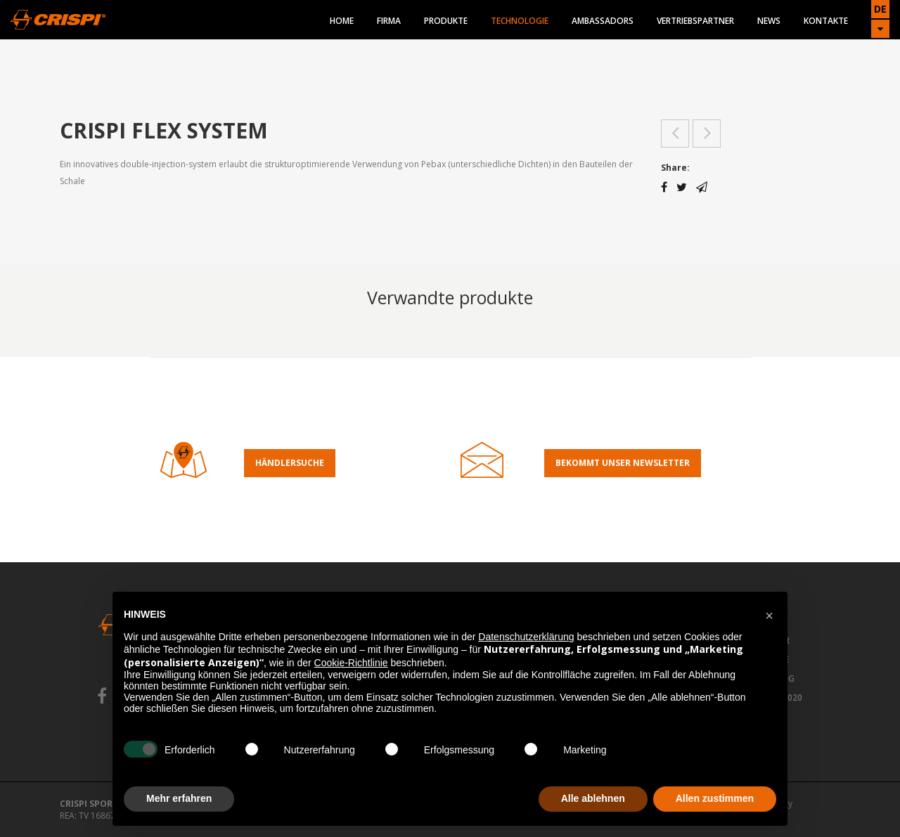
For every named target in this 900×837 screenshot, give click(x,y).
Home (342, 21)
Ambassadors (603, 21)
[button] (769, 614)
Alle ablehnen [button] (593, 798)
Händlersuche (289, 463)
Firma (389, 21)
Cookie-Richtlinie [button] (351, 662)
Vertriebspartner (695, 21)
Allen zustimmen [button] (715, 798)
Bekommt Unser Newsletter (622, 463)
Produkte (446, 21)
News (768, 21)
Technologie (519, 21)
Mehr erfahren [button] (179, 798)
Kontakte (826, 21)
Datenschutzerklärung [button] (526, 636)
